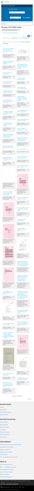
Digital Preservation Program (6, 472)
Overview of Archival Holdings (6, 447)
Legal (2, 480)
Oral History (2, 429)
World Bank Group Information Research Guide (10, 444)
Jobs (28, 480)
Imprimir (24, 36)
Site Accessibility (14, 480)
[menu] (32, 2)
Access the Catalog (11, 5)
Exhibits (1, 407)
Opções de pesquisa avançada (10, 33)
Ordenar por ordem (6, 38)
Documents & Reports (5, 432)
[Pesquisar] (24, 12)
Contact (2, 482)
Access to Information (22, 480)
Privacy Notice (6, 480)
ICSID (23, 487)
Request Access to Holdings (6, 452)
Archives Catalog (3, 422)
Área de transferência (25, 17)
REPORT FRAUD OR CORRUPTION (12, 484)
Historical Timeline (4, 414)
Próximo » (30, 399)
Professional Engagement (5, 477)
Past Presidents (3, 409)
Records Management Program (7, 469)
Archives (7, 1)
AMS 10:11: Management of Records (8, 467)
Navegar (15, 17)
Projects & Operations (5, 434)
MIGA (20, 487)
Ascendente (26, 38)
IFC (17, 487)
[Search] (17, 12)
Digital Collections (4, 424)
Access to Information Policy (6, 464)
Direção (20, 38)
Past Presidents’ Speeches (5, 412)
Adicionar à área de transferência (13, 55)
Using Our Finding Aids (5, 449)
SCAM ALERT (3, 484)
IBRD (13, 487)
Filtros (4, 24)
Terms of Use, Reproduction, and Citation (9, 457)
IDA (15, 487)
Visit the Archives (4, 454)
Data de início (15, 38)
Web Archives (3, 437)
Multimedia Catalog (4, 427)
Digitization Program (4, 474)
